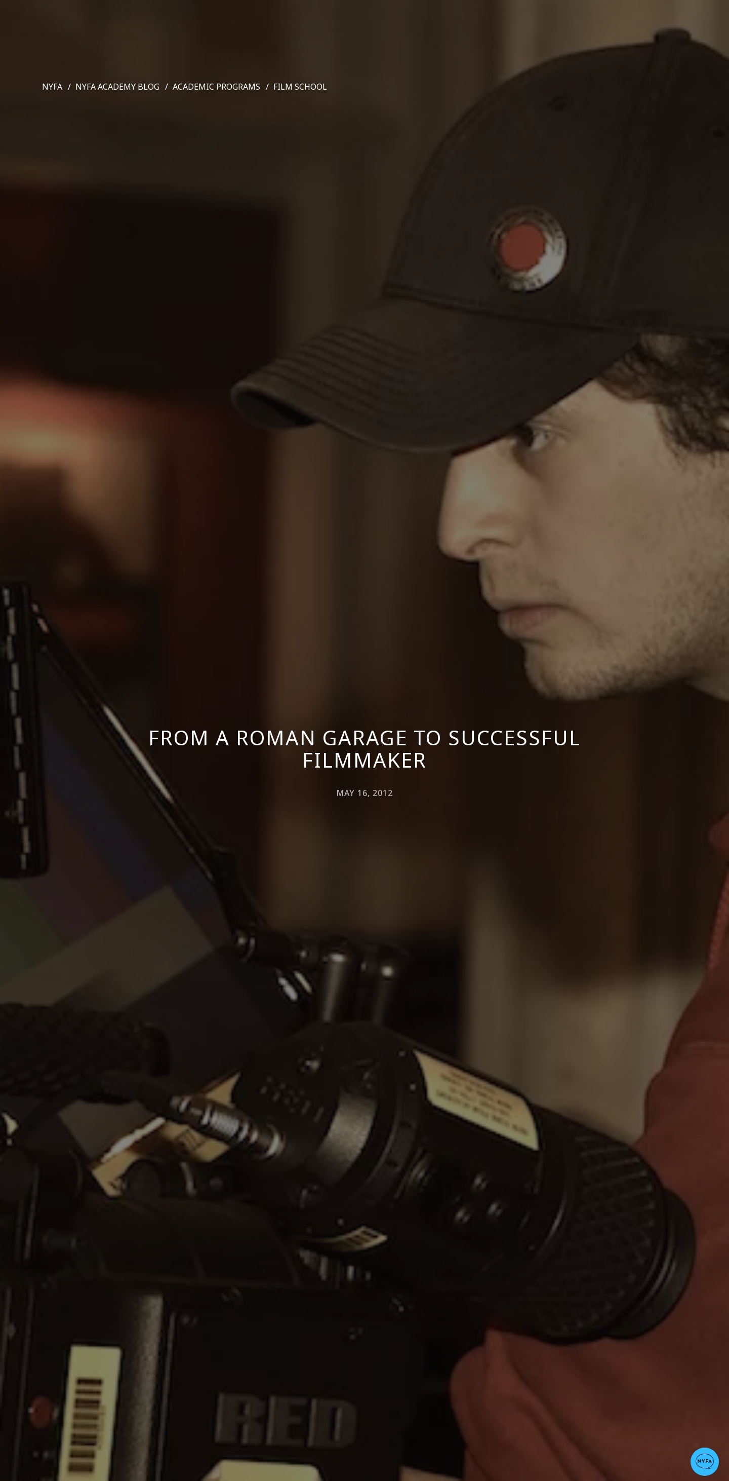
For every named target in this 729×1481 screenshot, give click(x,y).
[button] (705, 1462)
